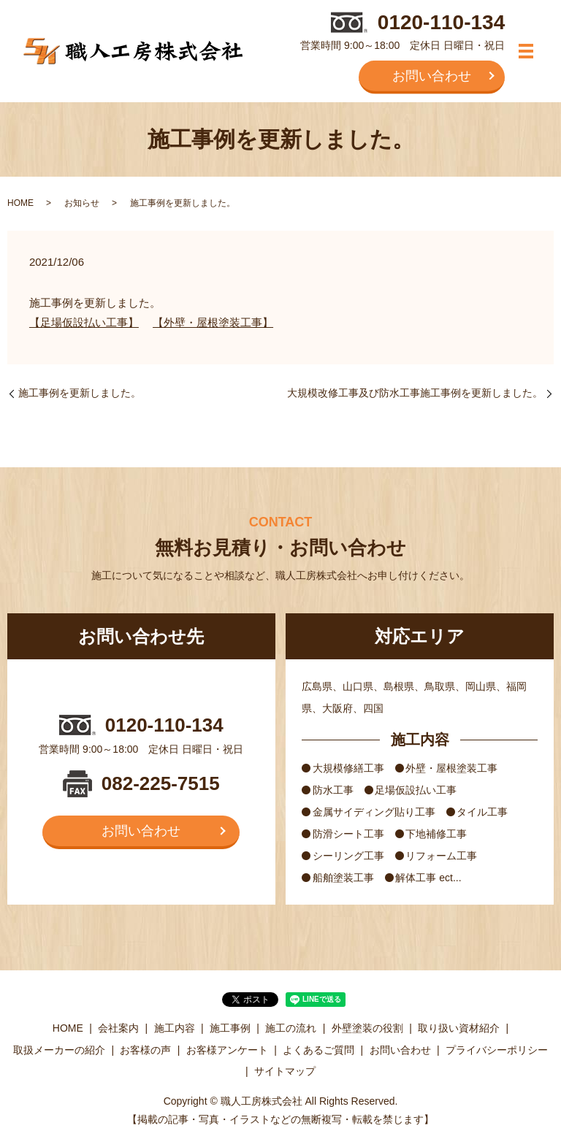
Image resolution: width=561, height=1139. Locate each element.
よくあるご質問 (318, 1050)
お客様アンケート (227, 1050)
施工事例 (230, 1028)
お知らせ (81, 203)
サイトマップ (285, 1071)
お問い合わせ (431, 75)
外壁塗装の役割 (367, 1028)
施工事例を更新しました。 (79, 393)
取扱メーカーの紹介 (59, 1050)
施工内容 (174, 1028)
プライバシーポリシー (497, 1050)
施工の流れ (290, 1028)
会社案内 (118, 1028)
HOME (20, 203)
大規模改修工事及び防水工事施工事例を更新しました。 (415, 393)
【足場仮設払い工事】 (84, 322)
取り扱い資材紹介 (459, 1028)
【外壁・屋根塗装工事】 (213, 322)
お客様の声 (145, 1050)
